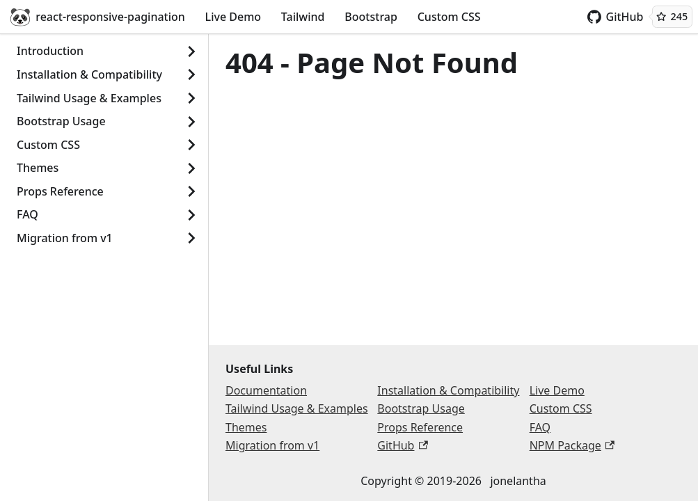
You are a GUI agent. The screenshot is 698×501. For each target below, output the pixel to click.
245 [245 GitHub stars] (672, 16)
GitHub (615, 16)
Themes (37, 167)
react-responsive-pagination (97, 17)
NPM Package (572, 445)
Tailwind (303, 16)
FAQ (27, 214)
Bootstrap (370, 16)
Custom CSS (449, 16)
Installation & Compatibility (89, 74)
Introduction (50, 50)
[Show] (191, 51)
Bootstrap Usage (61, 121)
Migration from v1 (65, 238)
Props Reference (60, 191)
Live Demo (233, 16)
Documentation (266, 390)
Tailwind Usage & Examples (89, 98)
